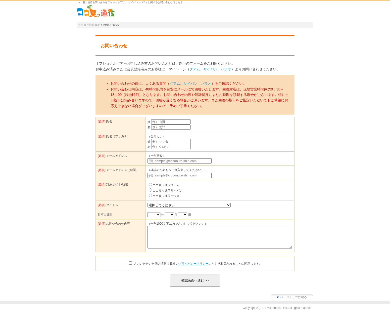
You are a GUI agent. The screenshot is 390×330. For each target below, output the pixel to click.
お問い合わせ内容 (114, 223)
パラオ (226, 69)
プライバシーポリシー (193, 268)
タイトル (108, 205)
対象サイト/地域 (113, 184)
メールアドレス (112, 156)
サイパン (210, 69)
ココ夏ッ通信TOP (89, 24)
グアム (195, 69)
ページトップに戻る (293, 301)
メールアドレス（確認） (118, 170)
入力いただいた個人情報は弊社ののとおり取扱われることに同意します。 (198, 268)
